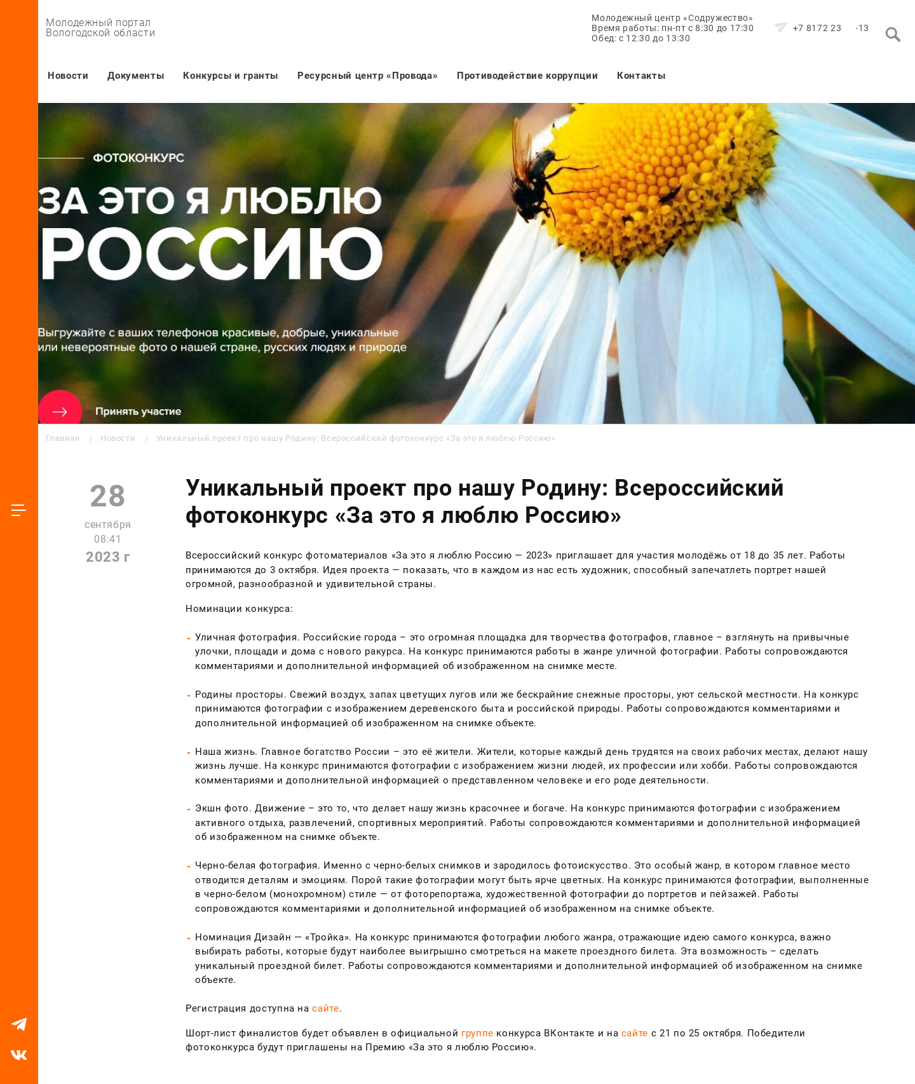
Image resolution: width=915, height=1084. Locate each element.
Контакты (641, 75)
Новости (68, 75)
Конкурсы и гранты (230, 75)
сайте (325, 1008)
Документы (135, 75)
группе (477, 1033)
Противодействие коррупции (527, 75)
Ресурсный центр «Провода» (367, 75)
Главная (62, 438)
